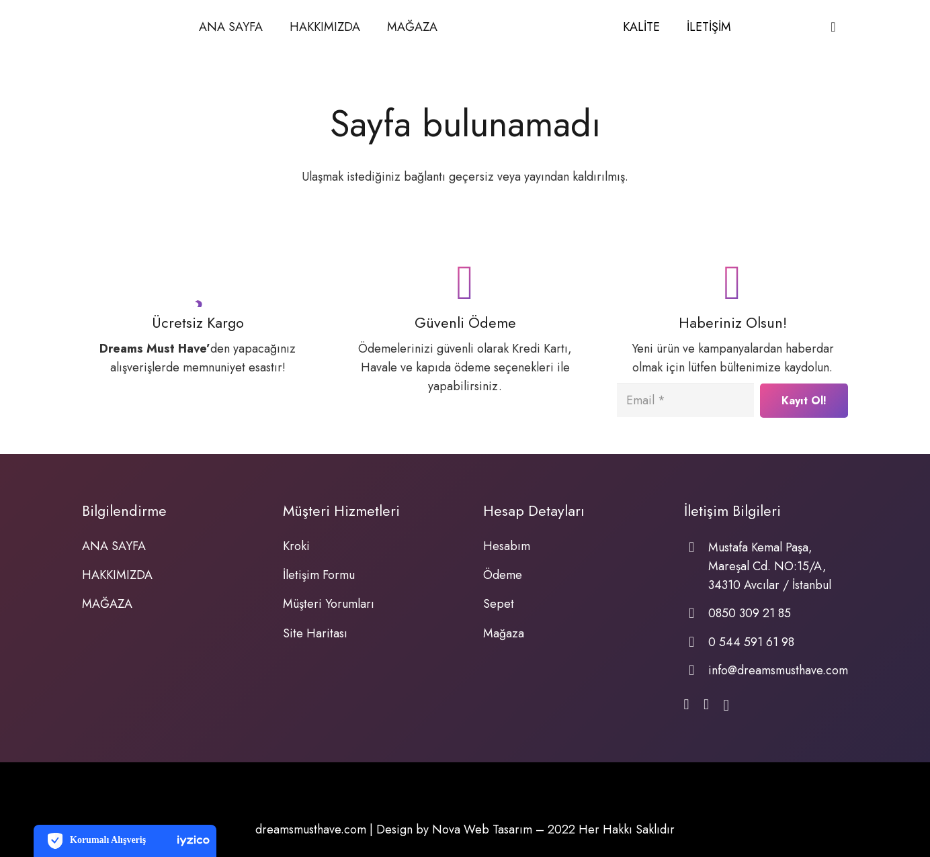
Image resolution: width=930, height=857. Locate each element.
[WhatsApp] (706, 705)
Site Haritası (315, 633)
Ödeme (502, 575)
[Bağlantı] (530, 27)
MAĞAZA (107, 604)
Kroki (296, 546)
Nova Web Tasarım (482, 829)
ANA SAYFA (114, 546)
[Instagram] (726, 706)
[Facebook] (686, 705)
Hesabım (506, 546)
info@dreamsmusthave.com (778, 670)
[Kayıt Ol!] (804, 401)
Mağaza (503, 633)
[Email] (685, 400)
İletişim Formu (319, 575)
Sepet (498, 604)
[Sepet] (833, 27)
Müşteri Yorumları (328, 604)
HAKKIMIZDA (117, 575)
